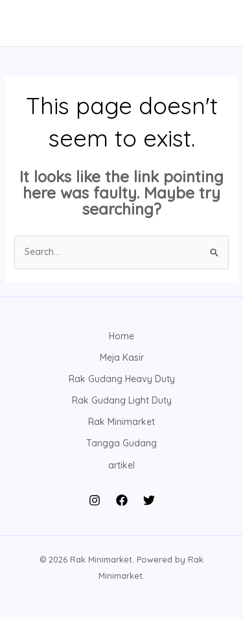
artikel (121, 465)
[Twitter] (149, 500)
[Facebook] (122, 500)
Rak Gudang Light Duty (122, 400)
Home (121, 336)
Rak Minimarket (121, 422)
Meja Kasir (122, 357)
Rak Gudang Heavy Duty (122, 379)
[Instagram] (94, 500)
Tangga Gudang (121, 443)
